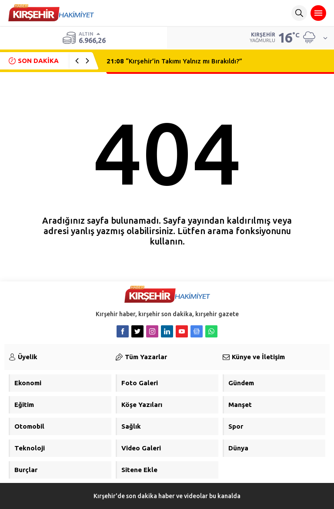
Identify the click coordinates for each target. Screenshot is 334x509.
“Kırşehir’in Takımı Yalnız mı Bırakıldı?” (174, 61)
